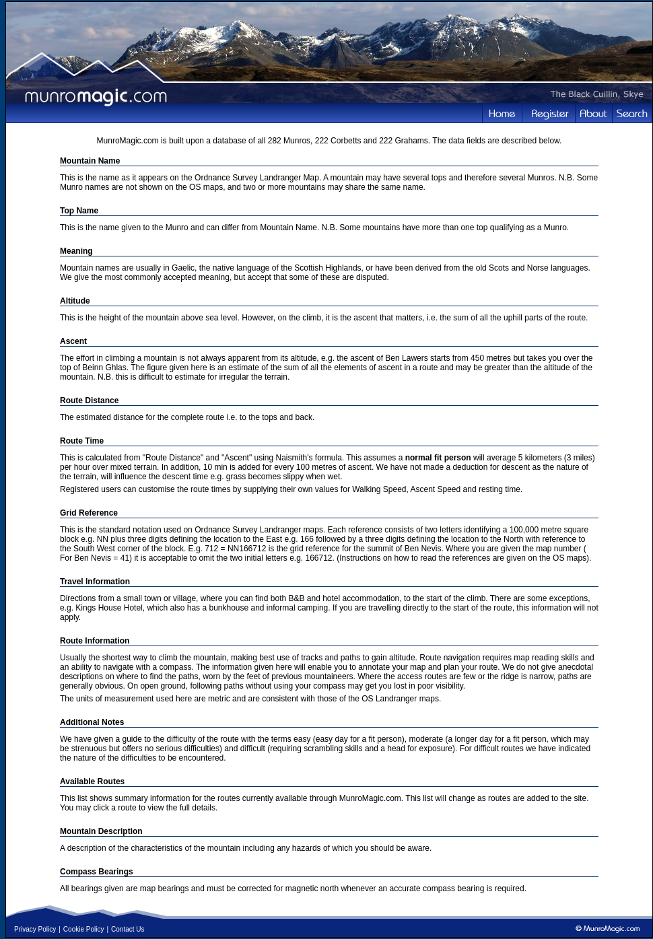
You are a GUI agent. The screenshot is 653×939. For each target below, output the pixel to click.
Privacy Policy (35, 929)
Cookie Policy (83, 929)
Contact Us (127, 929)
